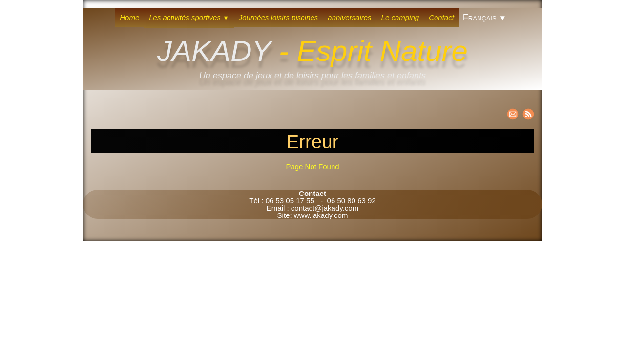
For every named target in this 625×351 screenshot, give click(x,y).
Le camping (400, 17)
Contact (441, 17)
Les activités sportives (189, 17)
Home (129, 17)
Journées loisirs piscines (278, 17)
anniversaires (349, 17)
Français (484, 17)
